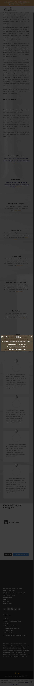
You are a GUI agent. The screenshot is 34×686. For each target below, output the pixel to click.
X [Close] (31, 336)
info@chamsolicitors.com (17, 349)
